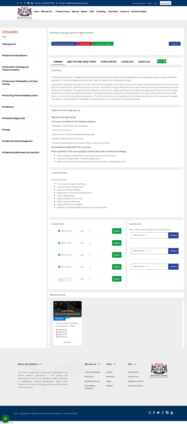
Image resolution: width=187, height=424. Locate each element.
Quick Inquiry (85, 43)
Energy (6, 130)
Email (161, 61)
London (109, 371)
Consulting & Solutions (90, 387)
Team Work (113, 11)
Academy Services (92, 380)
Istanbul (109, 385)
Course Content (109, 61)
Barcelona (110, 376)
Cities (91, 11)
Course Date (127, 61)
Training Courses (62, 11)
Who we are (47, 11)
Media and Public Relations (14, 55)
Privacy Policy (133, 371)
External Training (138, 11)
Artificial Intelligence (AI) (13, 118)
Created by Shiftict (70, 413)
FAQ (155, 3)
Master (84, 11)
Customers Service (136, 380)
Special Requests (138, 3)
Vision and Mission (92, 371)
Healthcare (8, 107)
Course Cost (144, 61)
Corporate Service (135, 385)
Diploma (75, 11)
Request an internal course (64, 43)
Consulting (101, 11)
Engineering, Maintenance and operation (20, 152)
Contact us (124, 11)
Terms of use (133, 376)
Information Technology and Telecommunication (15, 68)
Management (9, 44)
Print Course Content (103, 43)
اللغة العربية (165, 3)
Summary (58, 61)
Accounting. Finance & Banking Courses (20, 95)
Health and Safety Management (17, 141)
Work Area (89, 376)
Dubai (108, 380)
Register (175, 43)
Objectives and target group (81, 61)
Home (36, 11)
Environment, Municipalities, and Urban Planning (20, 82)
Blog (149, 3)
